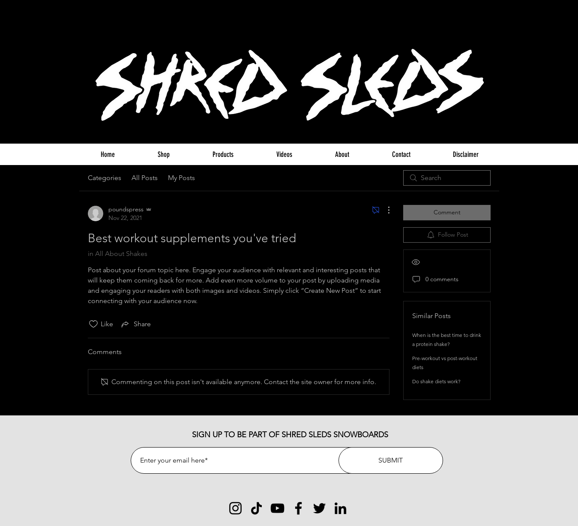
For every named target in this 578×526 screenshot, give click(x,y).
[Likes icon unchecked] (93, 324)
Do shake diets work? (436, 381)
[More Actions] (384, 210)
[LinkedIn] (340, 508)
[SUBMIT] (390, 460)
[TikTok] (256, 508)
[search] (447, 178)
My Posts (181, 178)
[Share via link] (135, 324)
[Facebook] (298, 508)
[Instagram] (235, 508)
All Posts (145, 178)
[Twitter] (319, 508)
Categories (104, 178)
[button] (486, 19)
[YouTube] (277, 508)
